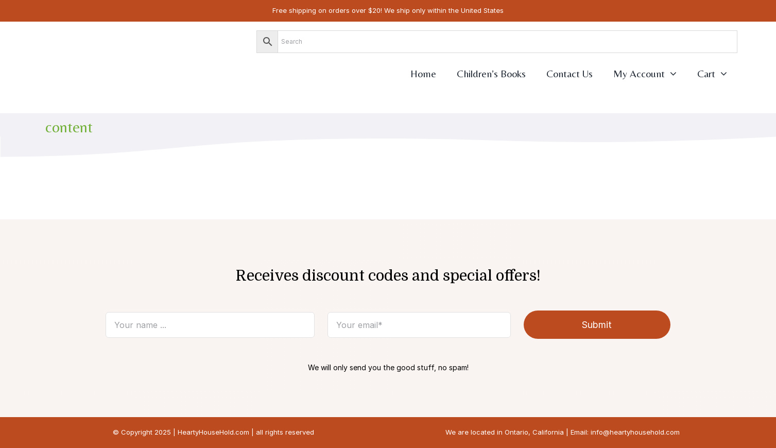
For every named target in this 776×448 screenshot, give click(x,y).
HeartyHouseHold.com (213, 432)
